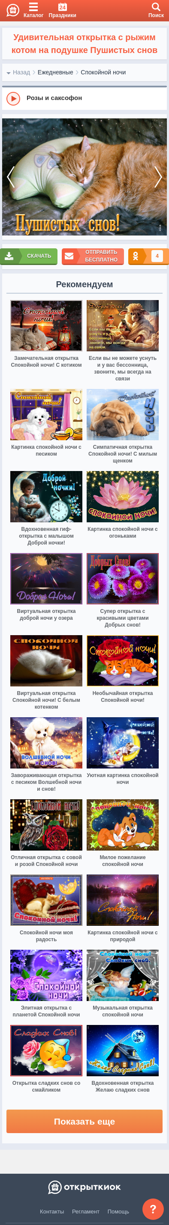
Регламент (86, 1211)
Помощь (118, 1211)
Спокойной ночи (103, 72)
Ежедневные (55, 72)
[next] (158, 177)
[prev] (10, 177)
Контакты (52, 1211)
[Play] (13, 99)
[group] (84, 98)
